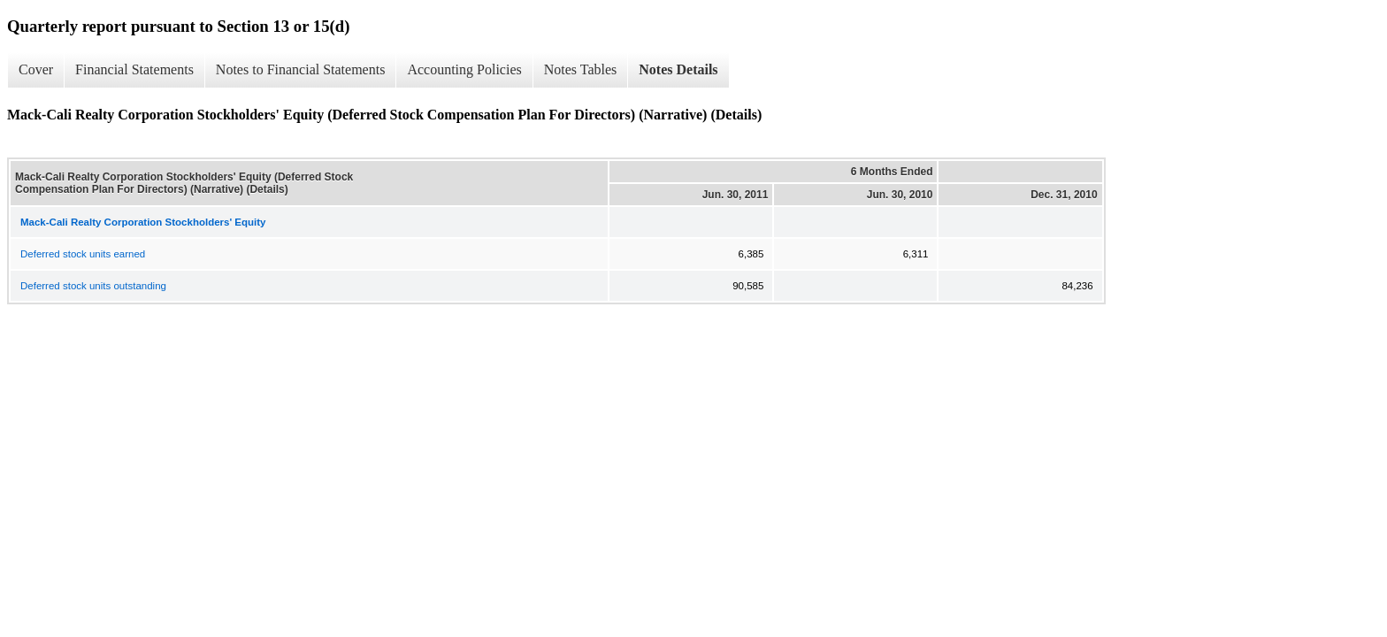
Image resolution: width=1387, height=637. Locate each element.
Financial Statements (134, 69)
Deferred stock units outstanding (93, 285)
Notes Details (678, 69)
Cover (36, 69)
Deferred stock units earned (82, 254)
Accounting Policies (464, 69)
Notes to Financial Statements (301, 69)
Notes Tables (580, 69)
